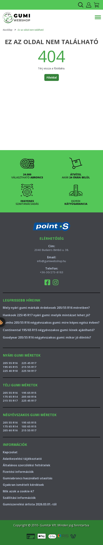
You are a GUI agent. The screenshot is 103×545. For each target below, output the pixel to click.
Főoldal (52, 77)
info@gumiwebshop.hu (51, 261)
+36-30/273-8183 (51, 272)
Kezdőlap (7, 29)
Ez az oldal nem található (31, 29)
